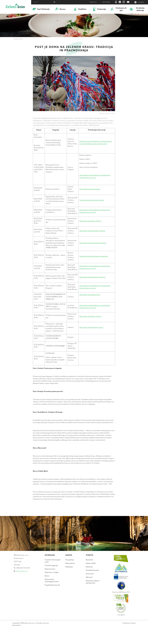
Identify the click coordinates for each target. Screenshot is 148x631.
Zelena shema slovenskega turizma (52, 580)
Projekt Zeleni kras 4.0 (52, 585)
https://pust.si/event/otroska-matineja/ (92, 243)
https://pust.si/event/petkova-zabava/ (92, 231)
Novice (47, 576)
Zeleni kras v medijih (51, 572)
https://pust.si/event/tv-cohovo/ (90, 221)
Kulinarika (89, 567)
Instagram (123, 2)
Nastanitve (89, 560)
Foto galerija (69, 560)
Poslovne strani (50, 569)
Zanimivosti (90, 574)
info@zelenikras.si (22, 571)
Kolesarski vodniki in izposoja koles (92, 582)
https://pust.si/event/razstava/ (89, 189)
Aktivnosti (89, 577)
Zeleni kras (15, 7)
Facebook (119, 2)
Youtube (128, 2)
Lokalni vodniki (91, 563)
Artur (133, 623)
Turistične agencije (51, 565)
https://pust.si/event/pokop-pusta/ (91, 327)
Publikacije (69, 567)
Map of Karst (106, 2)
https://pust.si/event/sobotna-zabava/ (92, 277)
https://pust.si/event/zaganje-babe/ (91, 200)
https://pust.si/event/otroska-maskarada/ (93, 256)
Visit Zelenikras (115, 2)
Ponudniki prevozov (92, 570)
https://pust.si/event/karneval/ (89, 295)
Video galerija (70, 563)
